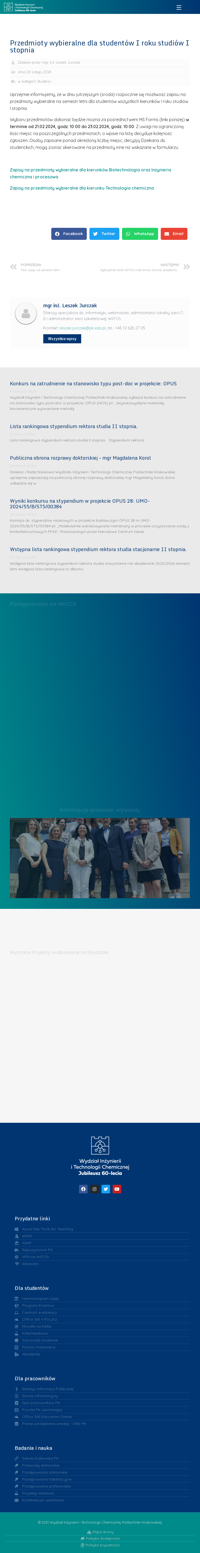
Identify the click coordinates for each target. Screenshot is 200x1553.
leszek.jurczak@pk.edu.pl (83, 327)
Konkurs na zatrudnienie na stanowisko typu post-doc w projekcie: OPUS (93, 383)
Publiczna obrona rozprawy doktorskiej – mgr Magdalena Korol (80, 458)
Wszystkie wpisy (62, 339)
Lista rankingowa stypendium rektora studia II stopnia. (74, 426)
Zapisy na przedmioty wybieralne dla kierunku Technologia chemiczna (82, 188)
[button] (69, 234)
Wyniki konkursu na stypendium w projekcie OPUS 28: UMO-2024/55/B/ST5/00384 (80, 504)
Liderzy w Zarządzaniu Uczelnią (100, 856)
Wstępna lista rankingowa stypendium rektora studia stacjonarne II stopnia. (98, 549)
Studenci (44, 81)
